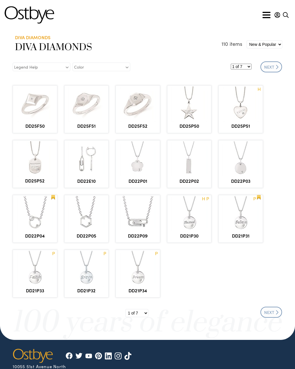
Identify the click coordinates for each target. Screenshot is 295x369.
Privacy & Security (185, 358)
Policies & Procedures (137, 358)
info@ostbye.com (39, 339)
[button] (277, 15)
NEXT (271, 67)
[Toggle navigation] (266, 15)
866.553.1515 (46, 324)
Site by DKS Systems (232, 358)
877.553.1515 (44, 331)
